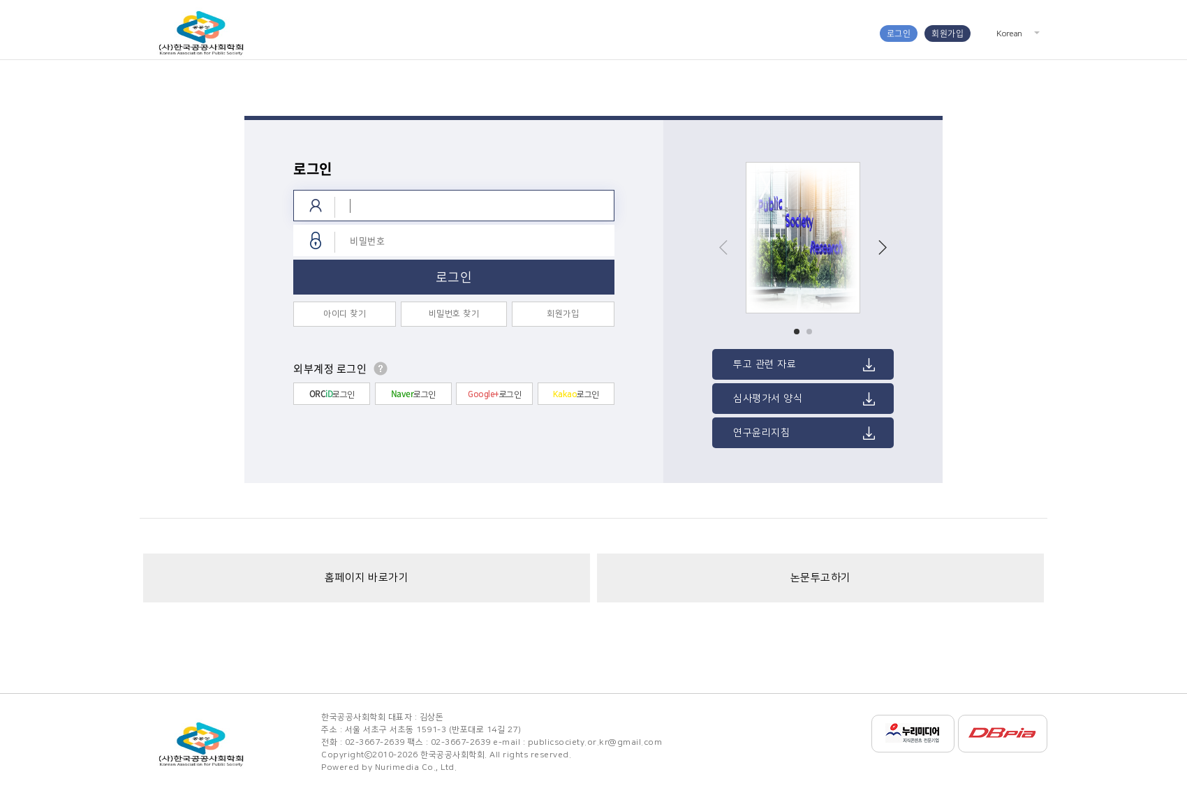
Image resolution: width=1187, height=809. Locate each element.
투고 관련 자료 (764, 364)
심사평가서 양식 (767, 398)
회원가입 (947, 33)
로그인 (899, 33)
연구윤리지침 (761, 432)
